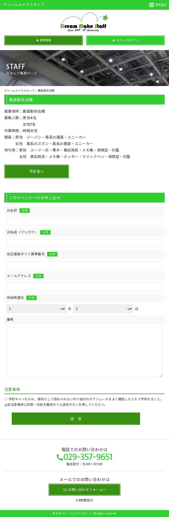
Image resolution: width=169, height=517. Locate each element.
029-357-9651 (87, 457)
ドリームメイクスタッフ (24, 4)
